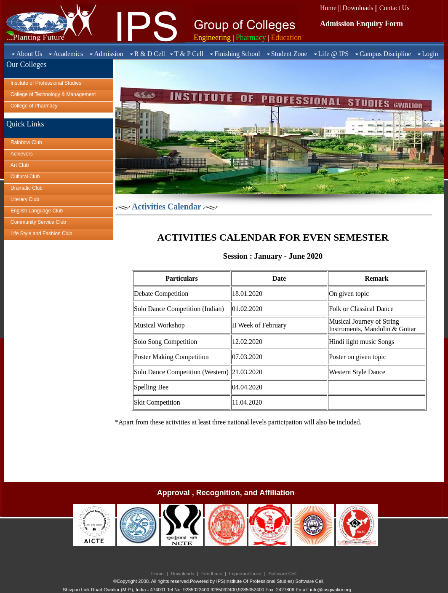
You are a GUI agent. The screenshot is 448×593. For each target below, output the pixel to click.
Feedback (211, 573)
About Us (29, 53)
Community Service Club (38, 222)
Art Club (20, 165)
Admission (108, 53)
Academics (68, 53)
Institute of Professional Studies (46, 83)
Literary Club (25, 199)
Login (430, 53)
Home (157, 573)
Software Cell (282, 573)
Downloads (182, 573)
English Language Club (37, 211)
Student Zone (289, 53)
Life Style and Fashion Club (41, 233)
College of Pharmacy (34, 106)
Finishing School (237, 53)
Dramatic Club (27, 188)
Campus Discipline (385, 53)
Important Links (245, 573)
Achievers (22, 154)
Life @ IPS (333, 53)
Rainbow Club (26, 142)
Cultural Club (25, 177)
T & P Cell (188, 53)
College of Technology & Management (53, 94)
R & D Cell (149, 53)
